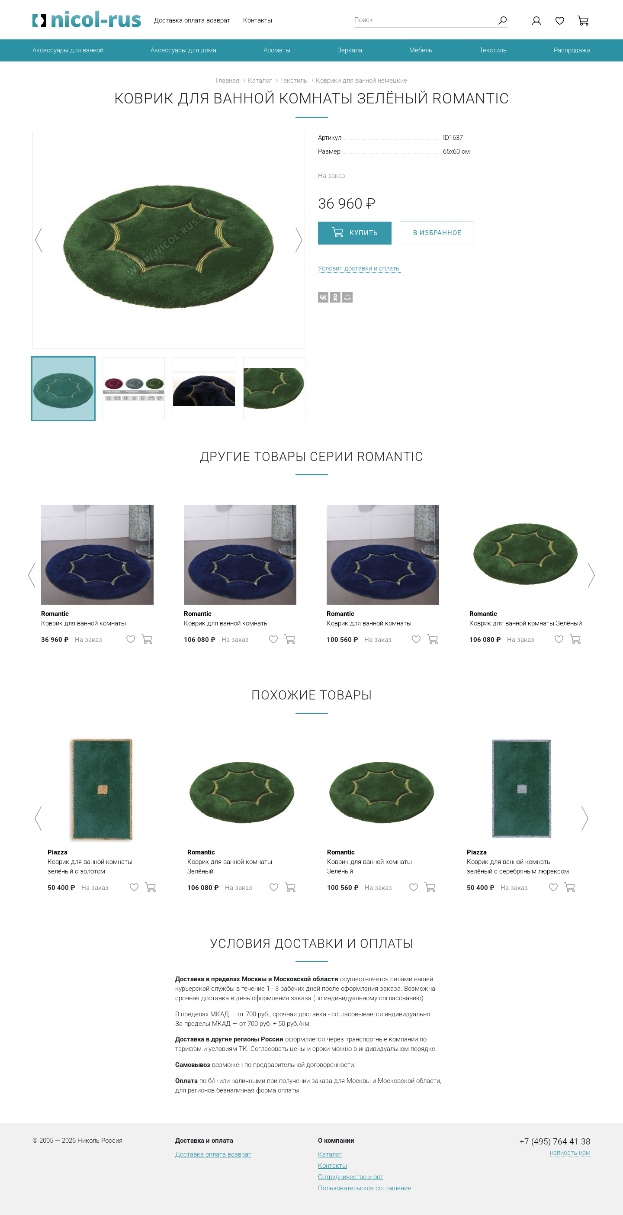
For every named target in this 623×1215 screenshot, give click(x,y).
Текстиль (493, 50)
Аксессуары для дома (183, 50)
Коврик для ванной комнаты (83, 618)
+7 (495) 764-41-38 (555, 1142)
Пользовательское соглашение (364, 1188)
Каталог (260, 80)
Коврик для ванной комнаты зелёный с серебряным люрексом (521, 861)
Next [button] (590, 575)
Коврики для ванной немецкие (361, 80)
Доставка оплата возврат (192, 20)
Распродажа (572, 50)
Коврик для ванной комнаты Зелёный (525, 618)
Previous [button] (33, 575)
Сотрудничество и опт (350, 1177)
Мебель (420, 50)
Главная (227, 80)
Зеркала (349, 50)
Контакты (257, 20)
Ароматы (276, 50)
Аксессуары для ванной (67, 50)
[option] (97, 571)
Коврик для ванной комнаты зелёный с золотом (102, 861)
